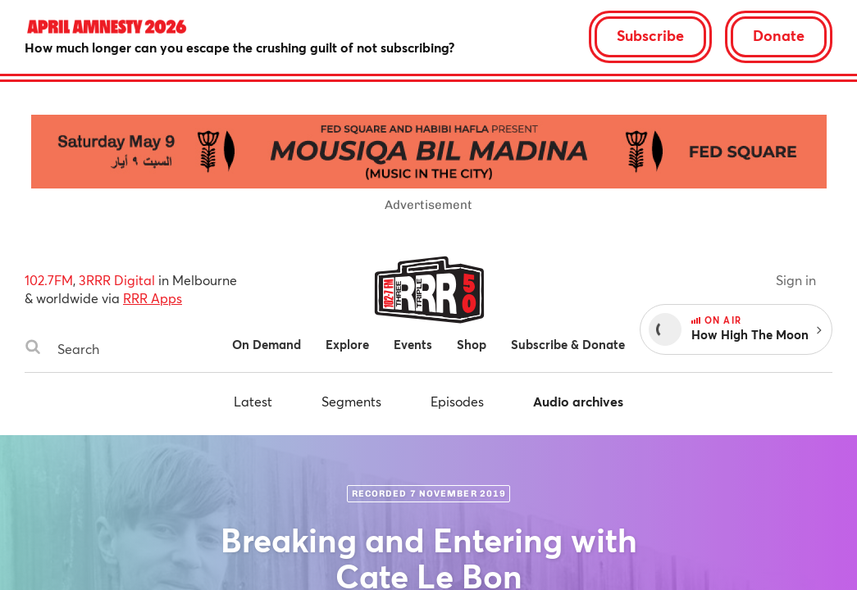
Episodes (457, 401)
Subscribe (650, 35)
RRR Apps (152, 297)
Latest (253, 401)
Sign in (796, 279)
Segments (351, 401)
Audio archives (578, 401)
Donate (779, 35)
